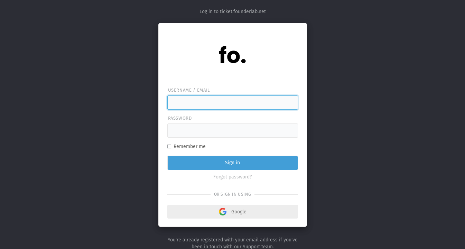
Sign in (232, 163)
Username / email (189, 90)
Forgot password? (232, 177)
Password (180, 118)
